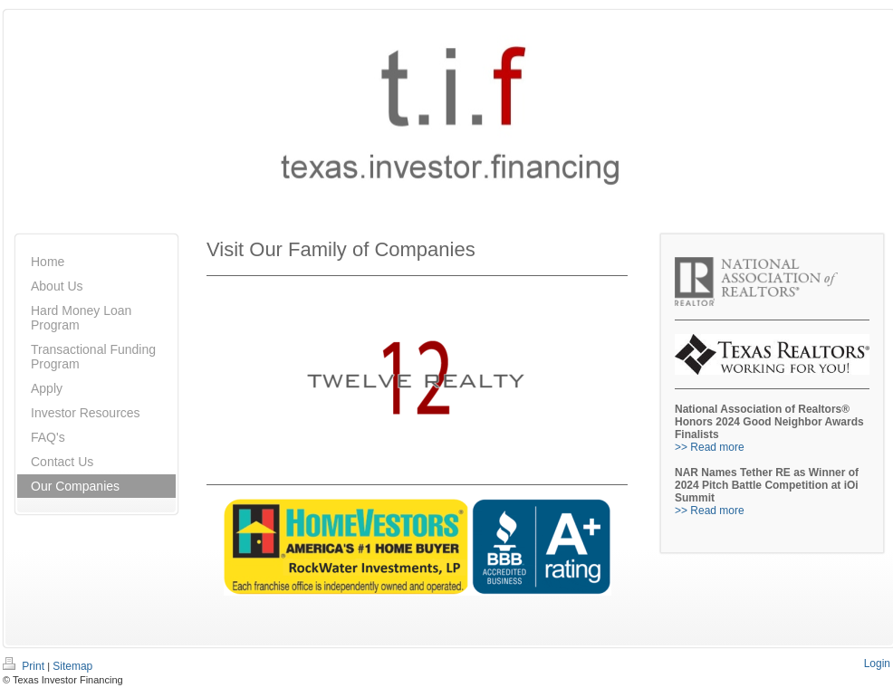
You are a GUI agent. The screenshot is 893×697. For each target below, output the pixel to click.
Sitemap (72, 666)
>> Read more (709, 447)
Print (25, 666)
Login (877, 663)
